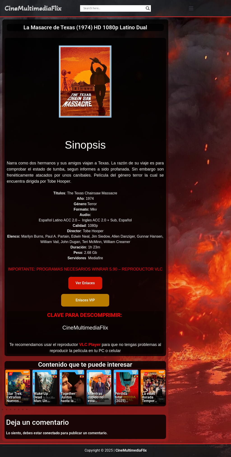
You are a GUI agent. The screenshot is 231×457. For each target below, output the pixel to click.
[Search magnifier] (148, 8)
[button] (191, 8)
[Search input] (113, 8)
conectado (51, 433)
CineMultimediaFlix (33, 8)
